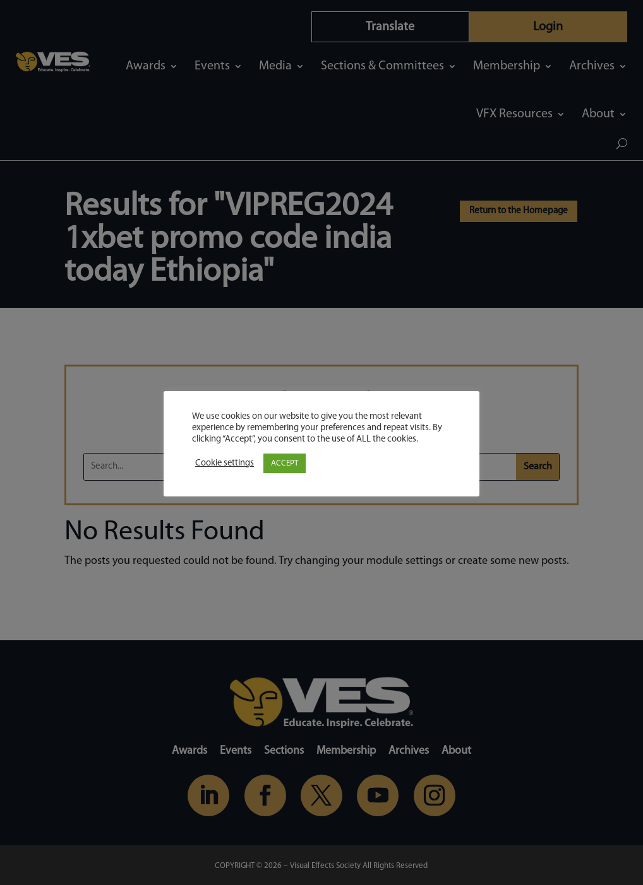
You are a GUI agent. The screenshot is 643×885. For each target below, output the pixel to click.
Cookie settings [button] (224, 463)
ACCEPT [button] (284, 463)
